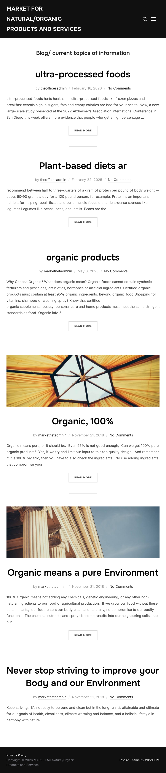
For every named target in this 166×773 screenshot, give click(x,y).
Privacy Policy (16, 755)
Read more (85, 130)
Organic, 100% (83, 421)
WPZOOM (152, 760)
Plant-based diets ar (83, 166)
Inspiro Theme (130, 760)
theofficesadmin (54, 88)
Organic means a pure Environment (83, 572)
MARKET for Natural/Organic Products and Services (43, 19)
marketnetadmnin (58, 271)
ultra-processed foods (82, 74)
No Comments (119, 88)
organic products (83, 257)
